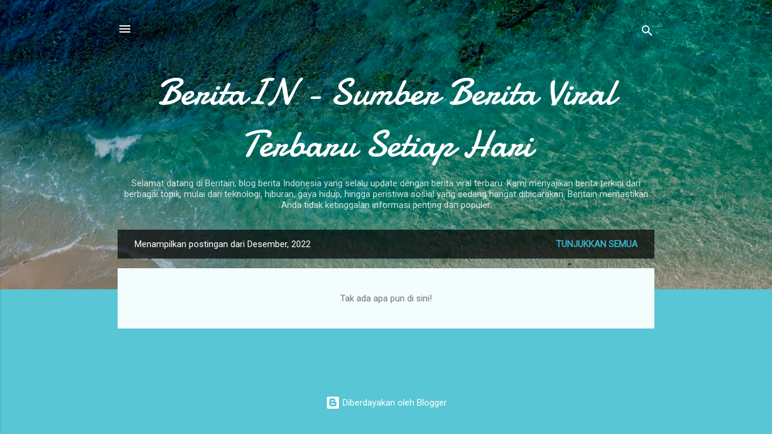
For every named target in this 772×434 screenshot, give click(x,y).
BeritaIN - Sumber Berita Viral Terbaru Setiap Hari (386, 118)
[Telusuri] (647, 32)
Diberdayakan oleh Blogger (386, 402)
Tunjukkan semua (597, 244)
